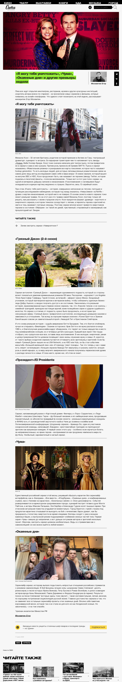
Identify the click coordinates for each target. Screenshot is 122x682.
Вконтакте (116, 78)
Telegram (116, 74)
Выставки (43, 3)
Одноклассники (116, 83)
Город (113, 3)
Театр (23, 3)
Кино (8, 3)
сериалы (26, 643)
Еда (78, 3)
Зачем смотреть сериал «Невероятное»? (39, 226)
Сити (11, 7)
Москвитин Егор (23, 616)
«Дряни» (19, 163)
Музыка (95, 3)
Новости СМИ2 (8, 650)
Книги (63, 3)
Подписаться (98, 627)
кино (18, 643)
